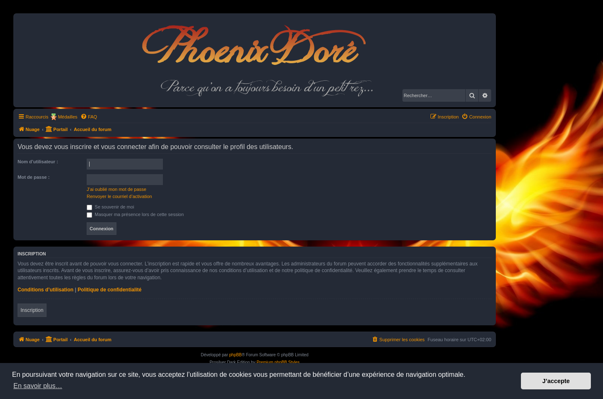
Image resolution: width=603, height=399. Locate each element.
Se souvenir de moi (110, 206)
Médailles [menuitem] (67, 116)
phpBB (235, 355)
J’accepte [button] (556, 381)
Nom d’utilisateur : (38, 161)
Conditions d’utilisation (45, 290)
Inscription (32, 310)
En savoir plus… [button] (37, 385)
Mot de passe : (33, 177)
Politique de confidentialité (109, 290)
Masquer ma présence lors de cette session (135, 214)
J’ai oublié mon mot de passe (116, 189)
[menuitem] (88, 117)
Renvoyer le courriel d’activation (119, 196)
